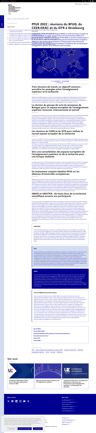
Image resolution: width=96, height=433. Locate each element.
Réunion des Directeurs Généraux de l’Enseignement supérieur (47, 381)
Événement (59, 352)
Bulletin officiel (78, 4)
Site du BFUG (37, 328)
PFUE (27, 18)
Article (47, 352)
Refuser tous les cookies (24, 428)
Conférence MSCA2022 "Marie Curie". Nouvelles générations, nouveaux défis (18, 382)
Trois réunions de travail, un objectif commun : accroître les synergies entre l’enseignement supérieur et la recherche (17, 32)
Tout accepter (37, 428)
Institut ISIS (36, 338)
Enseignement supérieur (38, 352)
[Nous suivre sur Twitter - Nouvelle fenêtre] (89, 1)
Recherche (80, 349)
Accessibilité (85, 1)
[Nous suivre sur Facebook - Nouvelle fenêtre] (91, 1)
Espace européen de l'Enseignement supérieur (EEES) (49, 349)
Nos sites (13, 1)
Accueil (9, 18)
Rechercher (2, 16)
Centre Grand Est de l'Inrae (40, 335)
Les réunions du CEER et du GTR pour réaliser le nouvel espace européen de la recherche (17, 46)
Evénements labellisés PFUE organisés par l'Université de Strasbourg (51, 333)
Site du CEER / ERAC (39, 331)
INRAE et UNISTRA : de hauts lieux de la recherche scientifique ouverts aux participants (18, 63)
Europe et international (18, 18)
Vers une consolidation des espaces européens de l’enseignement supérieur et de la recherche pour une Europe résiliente (18, 52)
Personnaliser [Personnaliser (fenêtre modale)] (12, 428)
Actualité (52, 352)
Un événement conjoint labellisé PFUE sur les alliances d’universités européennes (18, 58)
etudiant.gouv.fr (5, 1)
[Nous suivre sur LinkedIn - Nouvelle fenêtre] (93, 1)
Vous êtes (85, 4)
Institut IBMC (37, 340)
